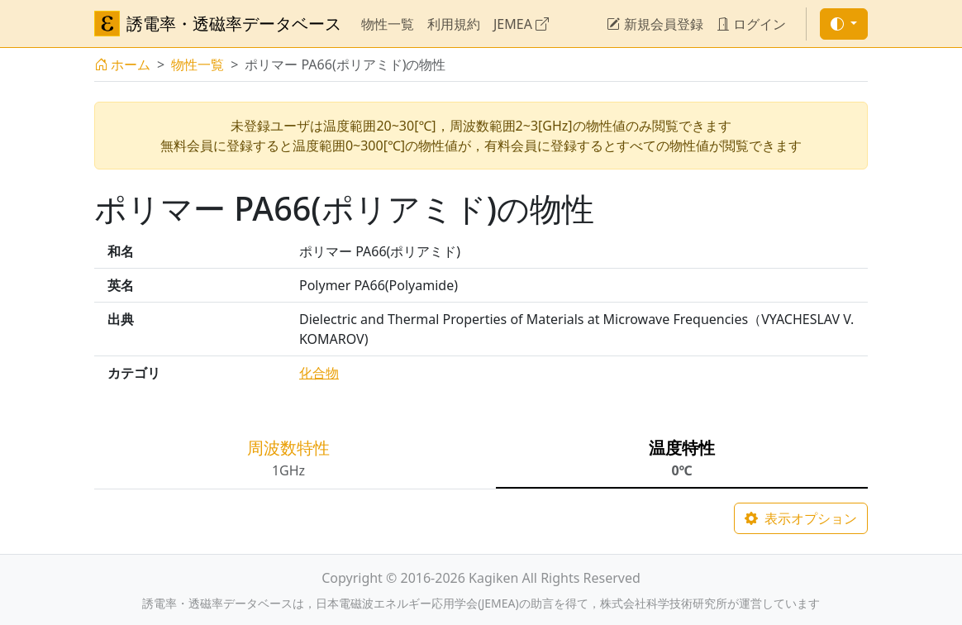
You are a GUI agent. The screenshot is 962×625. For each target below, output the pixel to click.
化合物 (319, 373)
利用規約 (453, 24)
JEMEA (521, 24)
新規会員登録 (654, 24)
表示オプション (801, 518)
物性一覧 (387, 24)
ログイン (751, 24)
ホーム (122, 64)
